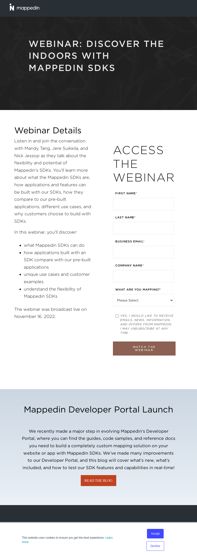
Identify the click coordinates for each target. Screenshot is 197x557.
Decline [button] (155, 546)
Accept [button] (155, 533)
